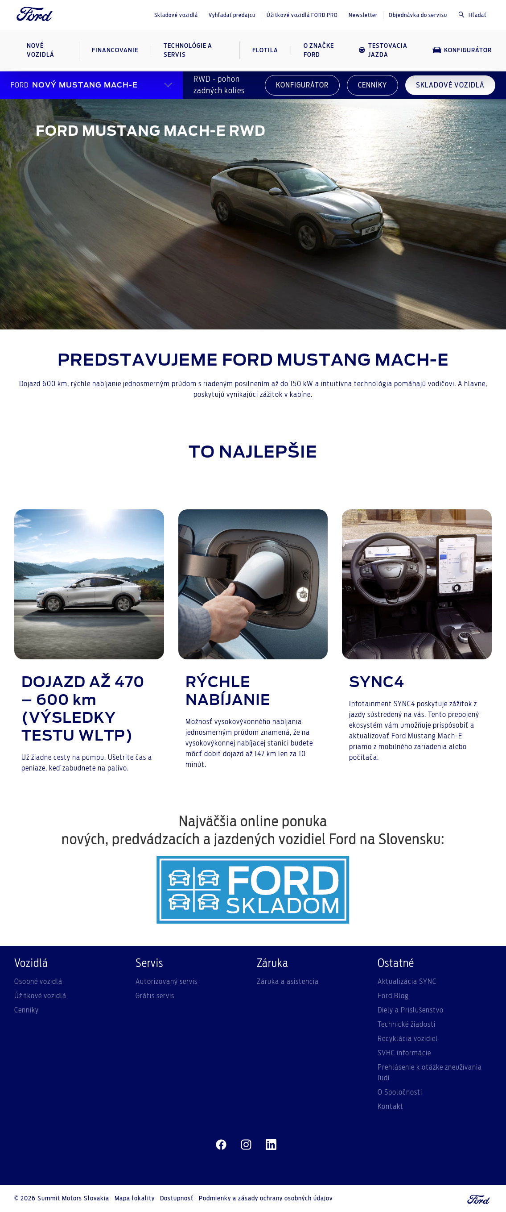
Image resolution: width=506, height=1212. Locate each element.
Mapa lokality (135, 1198)
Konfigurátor (462, 50)
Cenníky (26, 1010)
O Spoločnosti (400, 1092)
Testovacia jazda (383, 50)
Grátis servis (155, 996)
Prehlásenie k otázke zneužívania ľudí (430, 1073)
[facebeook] (221, 1145)
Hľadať (472, 14)
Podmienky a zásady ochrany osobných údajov (266, 1198)
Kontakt (390, 1106)
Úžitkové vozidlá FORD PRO (302, 15)
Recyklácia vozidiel (408, 1038)
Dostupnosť (176, 1198)
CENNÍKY (372, 85)
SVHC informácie (404, 1053)
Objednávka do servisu (418, 15)
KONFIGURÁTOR (302, 85)
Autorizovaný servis (166, 981)
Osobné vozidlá (38, 981)
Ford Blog (393, 996)
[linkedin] (271, 1145)
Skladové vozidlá (176, 15)
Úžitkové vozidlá (40, 996)
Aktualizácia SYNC (407, 981)
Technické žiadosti (407, 1024)
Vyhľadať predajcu (232, 15)
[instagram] (246, 1145)
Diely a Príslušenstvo (411, 1010)
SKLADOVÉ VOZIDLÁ (450, 85)
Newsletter (363, 15)
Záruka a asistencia (288, 981)
